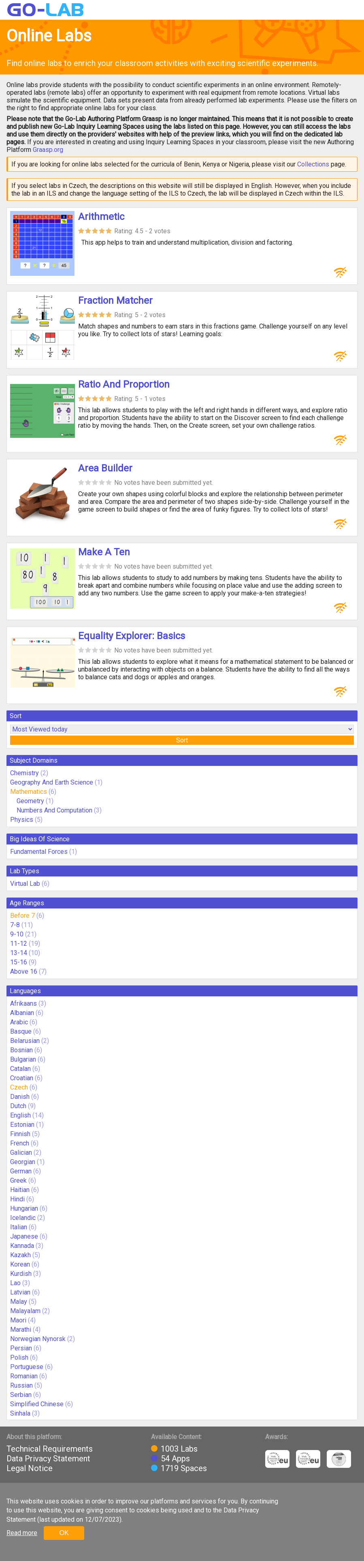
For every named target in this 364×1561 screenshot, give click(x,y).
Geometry (30, 801)
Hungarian (24, 1208)
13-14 (18, 953)
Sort (182, 740)
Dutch (18, 1106)
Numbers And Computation (54, 810)
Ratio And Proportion (124, 384)
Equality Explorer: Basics (131, 636)
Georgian (22, 1162)
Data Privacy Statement (48, 1458)
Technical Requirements (49, 1449)
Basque (21, 1031)
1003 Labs (179, 1449)
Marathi (20, 1329)
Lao (15, 1283)
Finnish (20, 1134)
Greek (18, 1180)
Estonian (22, 1124)
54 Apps (175, 1458)
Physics (21, 819)
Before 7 (22, 915)
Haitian (20, 1190)
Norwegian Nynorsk (38, 1339)
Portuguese (26, 1367)
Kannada (22, 1246)
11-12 (18, 943)
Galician (21, 1152)
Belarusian (25, 1041)
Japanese (24, 1236)
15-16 (18, 962)
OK (63, 1532)
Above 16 (23, 971)
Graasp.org (48, 150)
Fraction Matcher (115, 300)
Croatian (21, 1078)
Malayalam (25, 1311)
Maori (18, 1320)
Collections (313, 164)
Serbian (21, 1395)
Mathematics (28, 791)
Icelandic (23, 1218)
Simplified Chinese (37, 1404)
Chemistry (24, 773)
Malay (18, 1301)
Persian (21, 1348)
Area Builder (105, 468)
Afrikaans (23, 1003)
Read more (21, 1533)
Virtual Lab (25, 883)
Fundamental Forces (39, 851)
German (21, 1171)
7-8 (15, 925)
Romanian (24, 1376)
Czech (19, 1087)
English (20, 1115)
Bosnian (21, 1050)
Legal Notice (29, 1468)
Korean (20, 1264)
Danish (20, 1096)
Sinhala (20, 1413)
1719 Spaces (184, 1468)
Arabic (19, 1022)
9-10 (16, 934)
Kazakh (20, 1255)
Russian (21, 1385)
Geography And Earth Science (51, 782)
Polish (19, 1357)
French (19, 1143)
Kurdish (21, 1273)
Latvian (20, 1292)
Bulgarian (23, 1059)
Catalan (20, 1069)
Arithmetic (101, 216)
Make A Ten (104, 552)
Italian (18, 1227)
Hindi (17, 1199)
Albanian (22, 1013)
